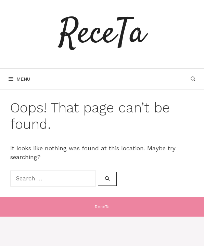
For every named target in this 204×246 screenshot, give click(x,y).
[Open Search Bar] (193, 79)
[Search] (107, 179)
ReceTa (102, 34)
